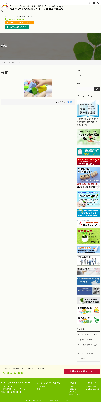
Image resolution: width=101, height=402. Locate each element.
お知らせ (72, 386)
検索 (79, 84)
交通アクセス (42, 389)
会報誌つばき (74, 394)
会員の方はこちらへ (17, 27)
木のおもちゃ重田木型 (86, 353)
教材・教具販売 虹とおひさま (88, 346)
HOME (3, 62)
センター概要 (42, 386)
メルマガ (81, 359)
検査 (20, 62)
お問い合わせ (91, 386)
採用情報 (72, 389)
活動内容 (12, 62)
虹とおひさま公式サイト (87, 334)
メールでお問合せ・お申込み (19, 23)
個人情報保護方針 (93, 389)
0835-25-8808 (14, 373)
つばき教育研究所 (85, 340)
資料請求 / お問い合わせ (81, 371)
